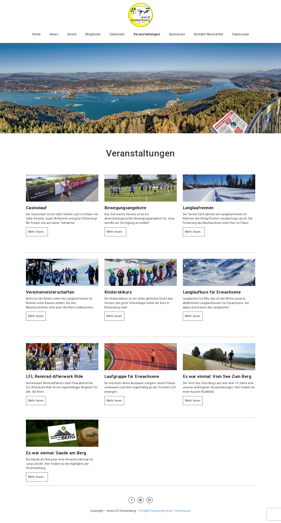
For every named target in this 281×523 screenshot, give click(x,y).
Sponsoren (177, 34)
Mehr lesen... (37, 231)
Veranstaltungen (146, 34)
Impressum (240, 34)
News (53, 34)
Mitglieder (93, 34)
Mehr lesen (36, 316)
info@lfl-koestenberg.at (155, 510)
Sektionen (117, 34)
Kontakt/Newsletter (208, 34)
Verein (72, 34)
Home (36, 34)
